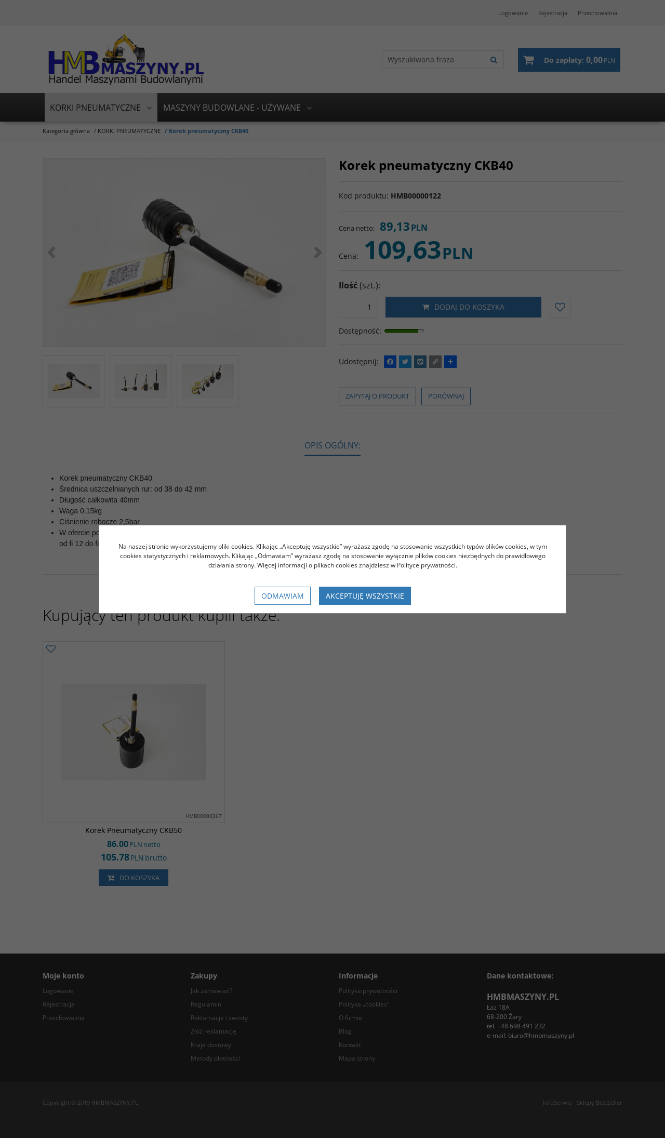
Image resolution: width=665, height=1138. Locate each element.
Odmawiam (282, 596)
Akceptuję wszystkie (365, 596)
